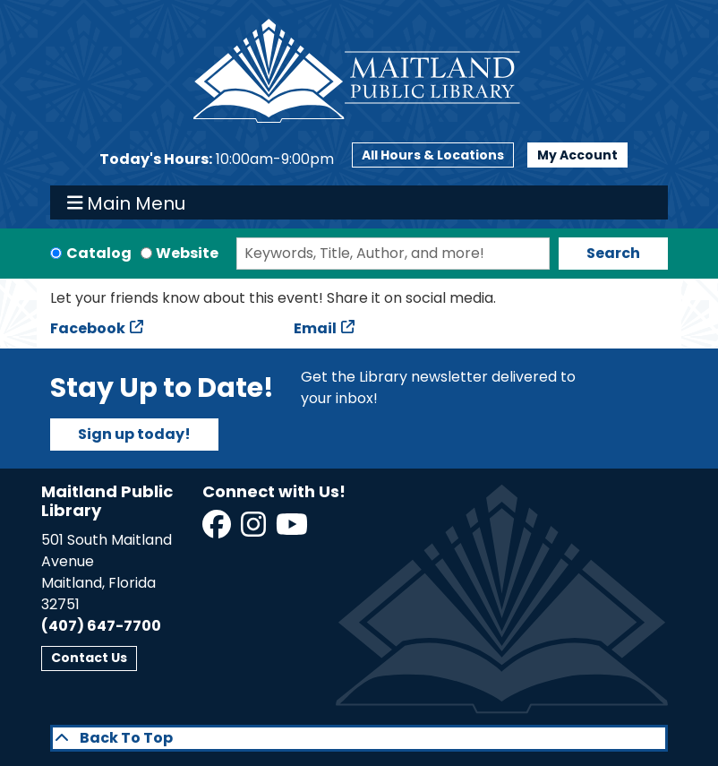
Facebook (87, 328)
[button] (216, 159)
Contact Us (89, 658)
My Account (577, 155)
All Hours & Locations (433, 155)
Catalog (99, 253)
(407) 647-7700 (101, 625)
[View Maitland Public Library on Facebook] (218, 530)
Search (613, 253)
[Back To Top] (359, 738)
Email (315, 328)
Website (187, 253)
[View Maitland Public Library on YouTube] (293, 530)
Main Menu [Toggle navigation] (126, 202)
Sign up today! (134, 434)
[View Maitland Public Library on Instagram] (255, 530)
